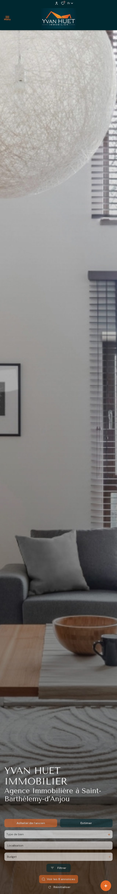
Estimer (86, 832)
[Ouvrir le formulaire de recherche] (58, 877)
